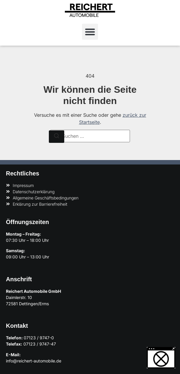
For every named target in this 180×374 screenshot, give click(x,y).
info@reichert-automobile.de (33, 360)
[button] (90, 32)
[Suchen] (56, 136)
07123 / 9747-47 (39, 343)
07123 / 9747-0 (39, 337)
